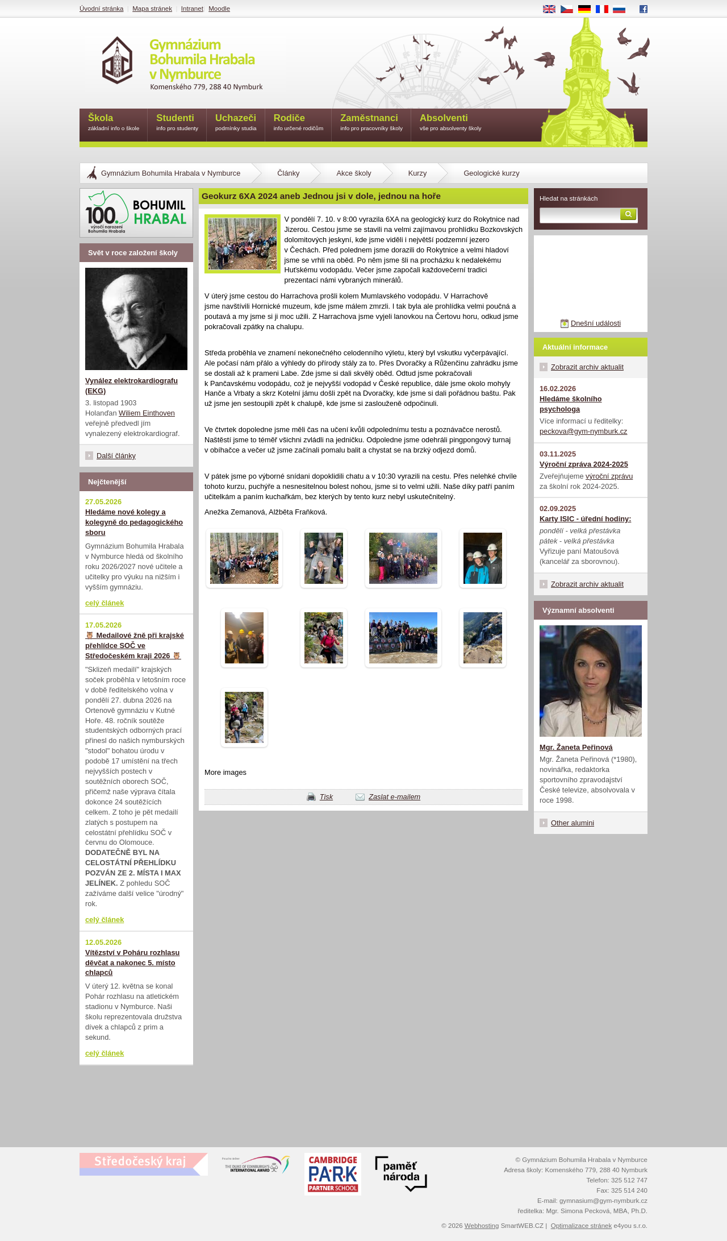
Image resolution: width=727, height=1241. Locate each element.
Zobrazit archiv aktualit (587, 367)
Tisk (326, 796)
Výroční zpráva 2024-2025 (584, 464)
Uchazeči (236, 123)
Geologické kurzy (491, 173)
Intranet (192, 8)
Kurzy (417, 173)
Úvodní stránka (101, 8)
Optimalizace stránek (581, 1225)
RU (623, 9)
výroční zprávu (609, 476)
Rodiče (299, 123)
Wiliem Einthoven (147, 413)
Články (288, 173)
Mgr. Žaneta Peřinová (576, 747)
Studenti (177, 123)
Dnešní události (596, 323)
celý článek (104, 603)
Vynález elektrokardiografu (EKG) (131, 385)
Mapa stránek (152, 8)
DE (588, 9)
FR (605, 9)
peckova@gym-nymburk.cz (584, 431)
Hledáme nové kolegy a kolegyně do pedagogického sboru (134, 522)
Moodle (219, 8)
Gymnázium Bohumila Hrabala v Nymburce (170, 173)
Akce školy (353, 173)
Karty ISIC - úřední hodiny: (585, 518)
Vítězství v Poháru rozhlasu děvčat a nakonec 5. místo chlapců (132, 962)
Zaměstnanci (371, 123)
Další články (116, 455)
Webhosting (482, 1225)
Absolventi (451, 123)
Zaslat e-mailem (394, 796)
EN (553, 9)
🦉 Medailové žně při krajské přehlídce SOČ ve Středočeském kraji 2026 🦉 (134, 645)
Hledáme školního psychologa (571, 404)
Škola (113, 123)
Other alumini (572, 823)
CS (570, 9)
